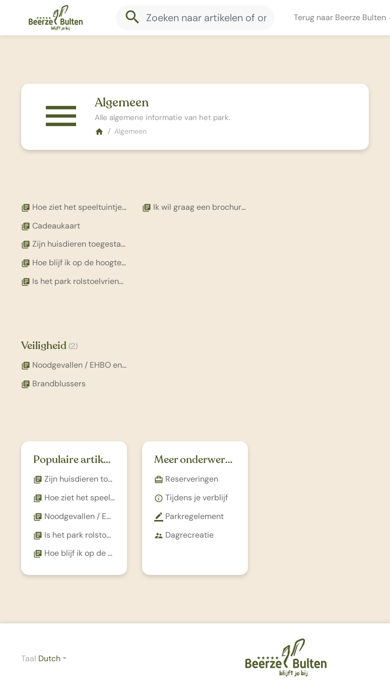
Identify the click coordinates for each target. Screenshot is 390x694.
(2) (73, 346)
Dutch (49, 658)
